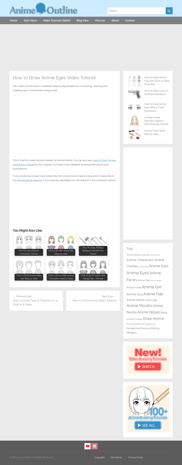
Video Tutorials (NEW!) (56, 20)
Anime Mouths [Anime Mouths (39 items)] (139, 305)
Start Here (30, 20)
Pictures (100, 20)
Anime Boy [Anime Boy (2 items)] (145, 255)
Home (13, 20)
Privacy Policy (135, 457)
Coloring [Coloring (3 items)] (130, 319)
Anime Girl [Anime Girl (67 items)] (152, 286)
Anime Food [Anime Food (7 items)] (134, 287)
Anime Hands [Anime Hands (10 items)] (135, 300)
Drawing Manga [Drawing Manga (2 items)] (133, 324)
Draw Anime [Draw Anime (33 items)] (153, 318)
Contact (130, 20)
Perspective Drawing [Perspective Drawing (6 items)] (138, 328)
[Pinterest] (94, 446)
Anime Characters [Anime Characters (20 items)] (140, 260)
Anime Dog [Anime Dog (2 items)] (143, 267)
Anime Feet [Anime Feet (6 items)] (143, 280)
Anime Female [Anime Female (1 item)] (156, 280)
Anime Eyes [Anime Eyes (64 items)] (138, 272)
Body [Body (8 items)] (164, 312)
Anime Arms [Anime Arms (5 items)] (133, 254)
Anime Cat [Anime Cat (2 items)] (155, 255)
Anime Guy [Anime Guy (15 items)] (135, 294)
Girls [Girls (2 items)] (142, 324)
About (115, 20)
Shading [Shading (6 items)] (155, 328)
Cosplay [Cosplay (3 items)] (139, 319)
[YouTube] (87, 446)
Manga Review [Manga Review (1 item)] (150, 324)
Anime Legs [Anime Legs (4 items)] (151, 300)
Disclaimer (116, 457)
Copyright (99, 457)
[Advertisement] (91, 48)
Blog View (83, 20)
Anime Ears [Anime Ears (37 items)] (158, 266)
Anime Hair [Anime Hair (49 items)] (153, 294)
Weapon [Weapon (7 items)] (132, 332)
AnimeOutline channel (29, 180)
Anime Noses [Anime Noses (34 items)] (148, 312)
